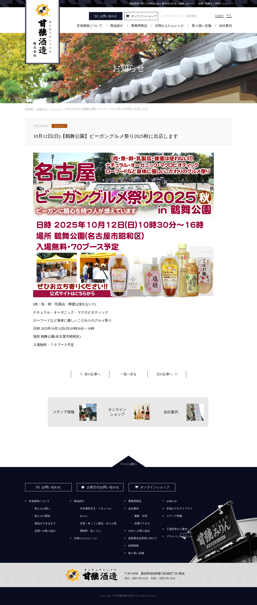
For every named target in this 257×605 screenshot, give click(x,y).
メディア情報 (174, 515)
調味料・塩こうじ (90, 530)
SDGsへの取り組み (139, 530)
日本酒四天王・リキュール (95, 508)
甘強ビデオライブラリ (179, 508)
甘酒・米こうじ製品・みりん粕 (98, 523)
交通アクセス (142, 523)
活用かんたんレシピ (169, 25)
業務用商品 (139, 25)
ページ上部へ (128, 464)
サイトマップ (172, 15)
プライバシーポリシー (179, 536)
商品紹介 (116, 25)
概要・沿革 (140, 515)
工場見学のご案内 (176, 528)
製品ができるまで (45, 523)
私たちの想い (42, 508)
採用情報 (191, 15)
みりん (84, 515)
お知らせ (171, 501)
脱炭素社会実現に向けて (142, 538)
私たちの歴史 (42, 515)
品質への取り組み (45, 530)
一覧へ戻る (128, 374)
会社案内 (225, 25)
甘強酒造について (89, 25)
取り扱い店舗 (201, 25)
